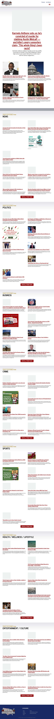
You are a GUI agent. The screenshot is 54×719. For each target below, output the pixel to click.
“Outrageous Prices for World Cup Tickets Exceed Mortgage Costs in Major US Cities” (13, 337)
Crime (5, 371)
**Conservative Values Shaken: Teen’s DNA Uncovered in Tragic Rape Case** (14, 414)
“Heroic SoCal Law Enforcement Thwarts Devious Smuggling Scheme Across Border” (13, 174)
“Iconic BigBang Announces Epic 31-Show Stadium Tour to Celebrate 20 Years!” (14, 671)
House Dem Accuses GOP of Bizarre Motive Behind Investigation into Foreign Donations (13, 219)
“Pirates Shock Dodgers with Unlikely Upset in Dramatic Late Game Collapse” (39, 475)
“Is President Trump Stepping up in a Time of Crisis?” (39, 249)
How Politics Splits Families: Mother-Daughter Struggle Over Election (14, 548)
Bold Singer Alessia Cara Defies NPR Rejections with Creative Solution (38, 671)
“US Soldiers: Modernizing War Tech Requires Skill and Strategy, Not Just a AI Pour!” (14, 352)
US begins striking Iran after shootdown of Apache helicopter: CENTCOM (13, 97)
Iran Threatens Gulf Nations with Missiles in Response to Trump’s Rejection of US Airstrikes (39, 219)
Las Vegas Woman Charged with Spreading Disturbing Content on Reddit (39, 383)
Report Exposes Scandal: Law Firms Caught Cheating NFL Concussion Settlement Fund (39, 307)
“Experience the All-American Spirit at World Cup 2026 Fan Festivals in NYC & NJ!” (14, 460)
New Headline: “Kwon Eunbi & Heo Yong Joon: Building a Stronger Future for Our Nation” (39, 640)
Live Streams (48, 2)
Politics (7, 207)
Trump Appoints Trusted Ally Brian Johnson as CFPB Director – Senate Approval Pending (38, 322)
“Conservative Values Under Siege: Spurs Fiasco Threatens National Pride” (37, 505)
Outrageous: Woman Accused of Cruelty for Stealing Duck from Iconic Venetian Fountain (38, 430)
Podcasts (43, 2)
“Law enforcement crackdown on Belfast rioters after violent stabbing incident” (13, 158)
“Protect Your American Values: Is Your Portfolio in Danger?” (38, 337)
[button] (49, 4)
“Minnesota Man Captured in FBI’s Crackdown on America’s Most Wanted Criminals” (13, 189)
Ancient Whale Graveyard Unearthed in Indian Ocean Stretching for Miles (38, 548)
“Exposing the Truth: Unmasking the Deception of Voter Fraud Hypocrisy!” (14, 128)
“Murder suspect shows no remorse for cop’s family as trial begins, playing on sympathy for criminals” (39, 174)
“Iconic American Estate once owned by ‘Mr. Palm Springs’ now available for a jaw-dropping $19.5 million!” (14, 307)
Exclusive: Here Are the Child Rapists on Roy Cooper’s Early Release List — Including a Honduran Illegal (39, 97)
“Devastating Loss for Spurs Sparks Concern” (12, 520)
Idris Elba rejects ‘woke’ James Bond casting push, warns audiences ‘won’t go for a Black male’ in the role (14, 76)
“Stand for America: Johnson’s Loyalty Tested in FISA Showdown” (13, 277)
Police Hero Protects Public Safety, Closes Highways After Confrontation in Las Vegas (38, 414)
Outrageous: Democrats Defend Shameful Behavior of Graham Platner (39, 234)
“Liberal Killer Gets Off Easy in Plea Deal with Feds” (38, 263)
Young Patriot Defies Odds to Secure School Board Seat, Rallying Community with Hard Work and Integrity (39, 128)
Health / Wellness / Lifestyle (18, 537)
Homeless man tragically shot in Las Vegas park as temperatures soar (13, 430)
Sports (6, 448)
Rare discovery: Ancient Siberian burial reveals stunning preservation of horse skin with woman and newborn (39, 595)
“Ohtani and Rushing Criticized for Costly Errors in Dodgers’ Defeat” (13, 490)
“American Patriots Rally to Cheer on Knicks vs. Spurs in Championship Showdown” (14, 687)
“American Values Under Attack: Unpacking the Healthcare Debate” (37, 580)
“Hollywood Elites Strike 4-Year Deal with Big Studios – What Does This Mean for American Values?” (39, 352)
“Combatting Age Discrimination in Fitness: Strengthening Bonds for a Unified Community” (12, 610)
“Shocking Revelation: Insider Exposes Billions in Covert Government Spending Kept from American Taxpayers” (39, 189)
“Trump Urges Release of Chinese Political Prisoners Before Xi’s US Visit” (13, 250)
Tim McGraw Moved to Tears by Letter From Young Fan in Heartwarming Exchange (39, 687)
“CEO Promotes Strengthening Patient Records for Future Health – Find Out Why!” (38, 564)
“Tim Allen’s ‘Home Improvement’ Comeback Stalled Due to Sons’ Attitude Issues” (14, 656)
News (5, 116)
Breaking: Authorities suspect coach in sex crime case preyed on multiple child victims (14, 383)
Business (7, 295)
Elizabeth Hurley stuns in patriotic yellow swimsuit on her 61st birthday (14, 640)
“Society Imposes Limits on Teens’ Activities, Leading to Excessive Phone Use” (14, 580)
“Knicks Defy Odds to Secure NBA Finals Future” (38, 490)
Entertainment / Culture (16, 628)
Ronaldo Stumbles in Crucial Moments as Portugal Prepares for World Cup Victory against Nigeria (38, 460)
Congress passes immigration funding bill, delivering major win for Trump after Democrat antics (38, 76)
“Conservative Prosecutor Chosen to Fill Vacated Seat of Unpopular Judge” (39, 399)
